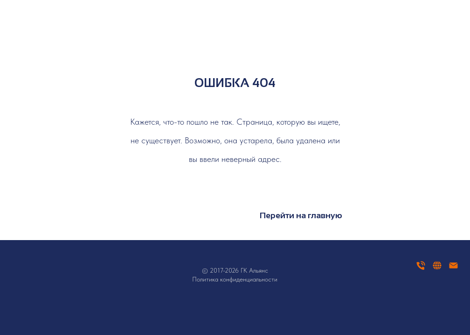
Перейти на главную (301, 215)
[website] (437, 269)
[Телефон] (421, 269)
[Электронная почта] (453, 269)
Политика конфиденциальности (234, 279)
